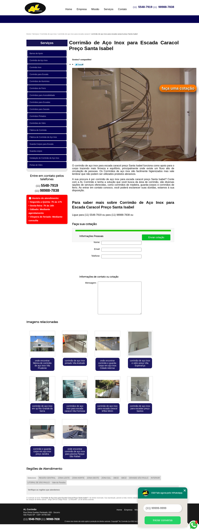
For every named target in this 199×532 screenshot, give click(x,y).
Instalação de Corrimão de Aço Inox (45, 158)
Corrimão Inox (36, 67)
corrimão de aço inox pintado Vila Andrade (75, 361)
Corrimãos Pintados (38, 116)
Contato (122, 9)
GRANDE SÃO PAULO (138, 478)
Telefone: (116, 256)
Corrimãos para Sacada (40, 109)
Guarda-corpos (36, 151)
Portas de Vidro (37, 165)
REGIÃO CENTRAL (47, 478)
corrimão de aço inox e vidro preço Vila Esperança (140, 363)
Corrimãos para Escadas (40, 102)
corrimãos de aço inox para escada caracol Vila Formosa (75, 408)
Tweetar (79, 64)
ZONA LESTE (64, 478)
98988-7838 (166, 7)
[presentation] (99, 267)
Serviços (108, 9)
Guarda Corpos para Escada (42, 144)
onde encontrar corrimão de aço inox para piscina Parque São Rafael (75, 453)
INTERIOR (155, 478)
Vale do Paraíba (58, 482)
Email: (117, 250)
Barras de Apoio (37, 53)
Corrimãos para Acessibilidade (43, 95)
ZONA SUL (106, 478)
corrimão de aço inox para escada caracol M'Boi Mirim (107, 408)
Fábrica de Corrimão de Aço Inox (44, 137)
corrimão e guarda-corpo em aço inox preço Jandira (42, 451)
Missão (95, 9)
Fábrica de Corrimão (39, 130)
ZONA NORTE (78, 478)
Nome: (117, 243)
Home (68, 9)
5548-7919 (145, 7)
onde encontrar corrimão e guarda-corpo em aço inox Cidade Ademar (107, 364)
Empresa (82, 9)
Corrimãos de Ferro (38, 88)
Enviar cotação (156, 237)
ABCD (116, 478)
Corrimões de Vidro (38, 123)
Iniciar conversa (162, 520)
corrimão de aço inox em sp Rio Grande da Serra (42, 408)
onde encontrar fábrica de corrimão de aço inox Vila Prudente (42, 364)
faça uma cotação (178, 88)
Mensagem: (113, 298)
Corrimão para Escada (39, 74)
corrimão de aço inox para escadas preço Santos (140, 408)
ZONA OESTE (93, 478)
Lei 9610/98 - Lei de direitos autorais (81, 499)
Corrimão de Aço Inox (39, 60)
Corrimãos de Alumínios (40, 81)
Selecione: (32, 478)
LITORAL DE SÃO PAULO (39, 482)
